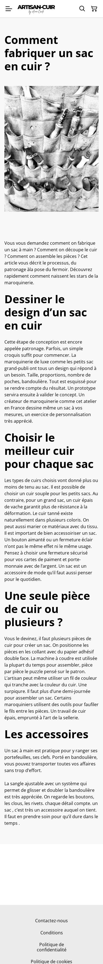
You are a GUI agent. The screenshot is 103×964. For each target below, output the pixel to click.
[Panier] (94, 9)
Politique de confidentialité (51, 947)
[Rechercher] (82, 9)
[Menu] (9, 9)
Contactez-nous (51, 921)
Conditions (51, 933)
